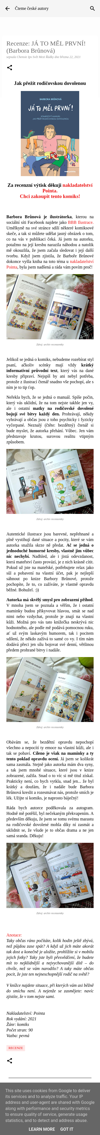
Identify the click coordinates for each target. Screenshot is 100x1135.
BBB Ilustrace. (81, 222)
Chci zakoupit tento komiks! (50, 196)
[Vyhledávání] (92, 8)
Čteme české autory (32, 8)
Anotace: (14, 935)
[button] (9, 68)
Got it (66, 1129)
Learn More (42, 1129)
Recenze (16, 1048)
